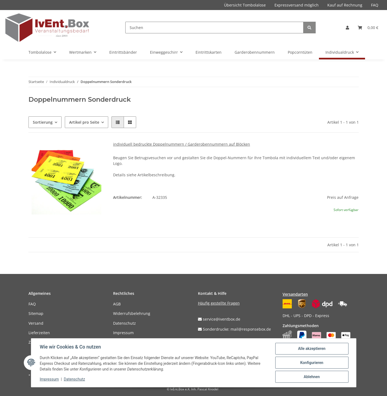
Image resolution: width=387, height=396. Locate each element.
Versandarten (295, 294)
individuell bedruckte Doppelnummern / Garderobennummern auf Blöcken (181, 144)
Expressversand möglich (296, 5)
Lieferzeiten (39, 332)
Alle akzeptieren (311, 348)
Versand (35, 323)
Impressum (123, 332)
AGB (117, 303)
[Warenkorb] (368, 27)
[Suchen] (214, 27)
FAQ (374, 5)
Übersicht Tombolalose (245, 5)
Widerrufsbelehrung (131, 313)
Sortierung (43, 122)
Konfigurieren (311, 362)
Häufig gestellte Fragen (219, 303)
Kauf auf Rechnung (344, 5)
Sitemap (35, 313)
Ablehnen (312, 377)
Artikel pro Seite (84, 122)
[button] (347, 27)
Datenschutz (124, 323)
